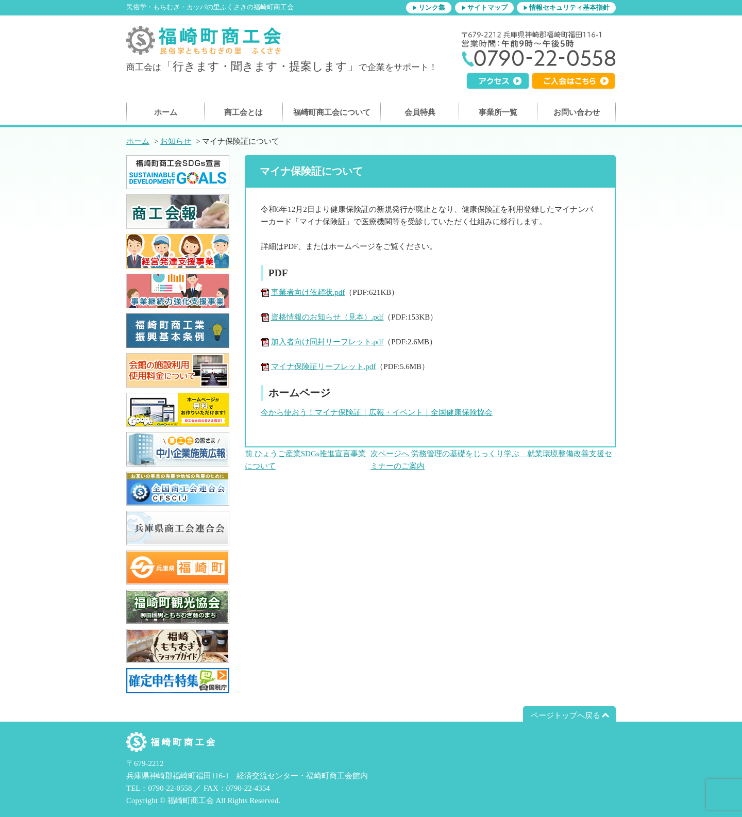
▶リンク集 (428, 7)
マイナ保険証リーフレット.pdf (323, 366)
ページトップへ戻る (565, 715)
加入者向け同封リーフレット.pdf (327, 342)
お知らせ (175, 141)
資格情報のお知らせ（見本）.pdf (327, 317)
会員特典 (419, 112)
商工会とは (243, 112)
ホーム (165, 112)
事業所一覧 (498, 112)
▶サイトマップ (484, 7)
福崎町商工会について (331, 112)
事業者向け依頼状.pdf (308, 292)
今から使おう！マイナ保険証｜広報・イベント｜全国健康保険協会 (377, 412)
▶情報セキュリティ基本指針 (566, 7)
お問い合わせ (576, 112)
